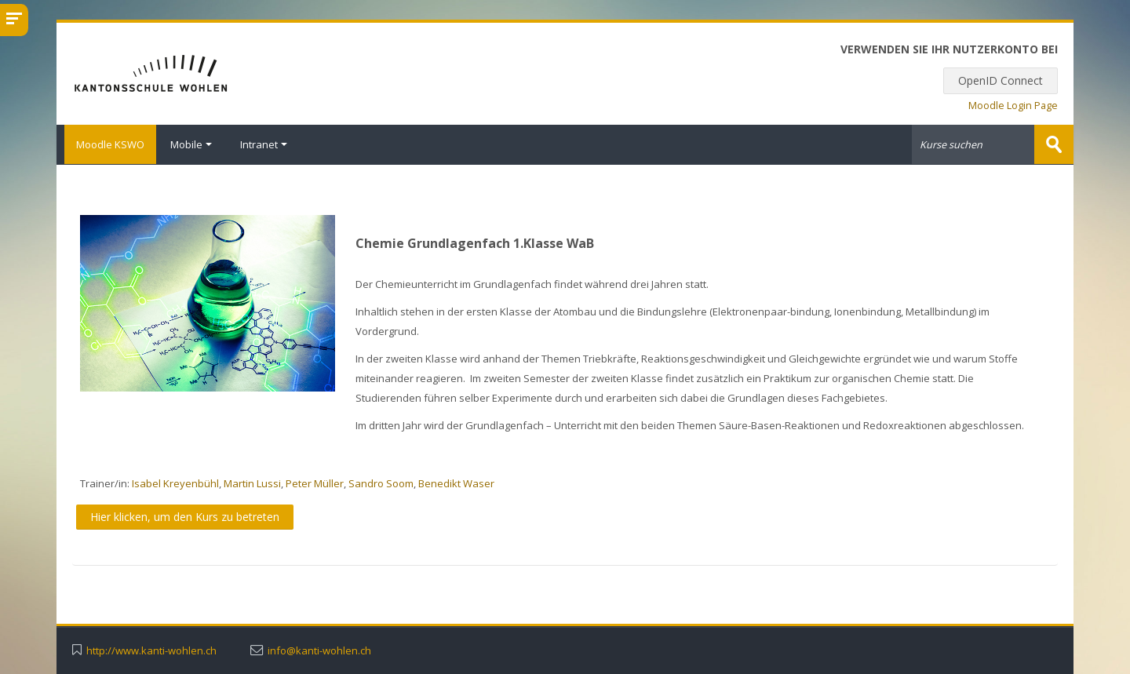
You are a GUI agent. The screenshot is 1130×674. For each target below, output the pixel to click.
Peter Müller (315, 482)
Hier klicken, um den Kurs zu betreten (184, 515)
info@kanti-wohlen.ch (319, 650)
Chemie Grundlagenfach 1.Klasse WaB (474, 242)
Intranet (263, 144)
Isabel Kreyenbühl (175, 482)
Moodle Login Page (1013, 105)
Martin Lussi (252, 482)
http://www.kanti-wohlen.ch (151, 650)
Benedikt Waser (456, 482)
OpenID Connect (1000, 80)
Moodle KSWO (106, 144)
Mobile (191, 144)
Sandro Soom (381, 482)
